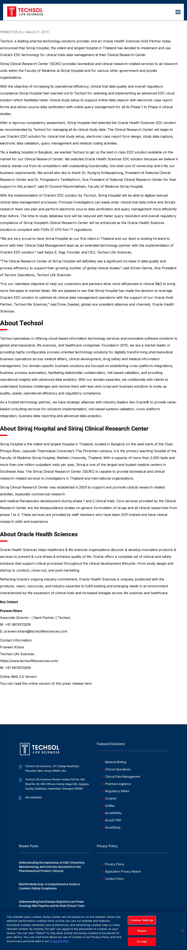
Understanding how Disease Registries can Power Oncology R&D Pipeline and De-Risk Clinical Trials (51, 903)
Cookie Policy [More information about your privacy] (59, 942)
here (88, 683)
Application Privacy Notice (123, 871)
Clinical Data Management (122, 776)
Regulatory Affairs (117, 791)
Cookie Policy (114, 878)
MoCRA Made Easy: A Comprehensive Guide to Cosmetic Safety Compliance (49, 886)
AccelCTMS (113, 820)
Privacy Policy (114, 864)
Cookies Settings (142, 921)
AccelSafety (113, 813)
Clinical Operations (118, 769)
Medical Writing (115, 762)
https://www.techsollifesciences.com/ (29, 661)
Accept (142, 943)
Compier (111, 798)
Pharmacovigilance (118, 784)
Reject (141, 932)
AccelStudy (113, 827)
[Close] (182, 932)
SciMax (110, 805)
